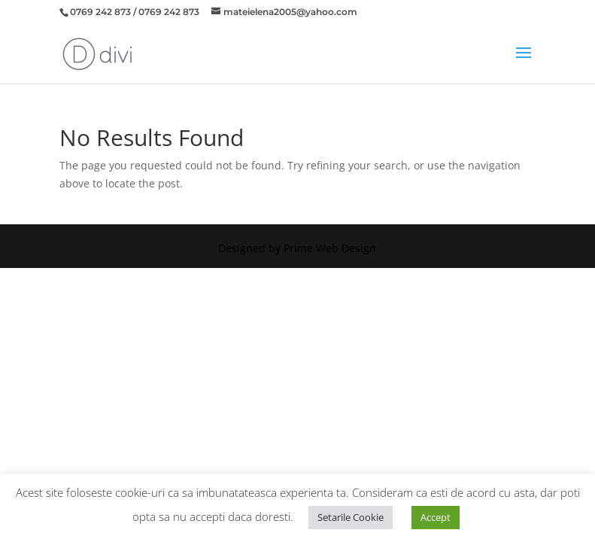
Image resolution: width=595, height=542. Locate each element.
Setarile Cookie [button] (350, 517)
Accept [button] (435, 517)
